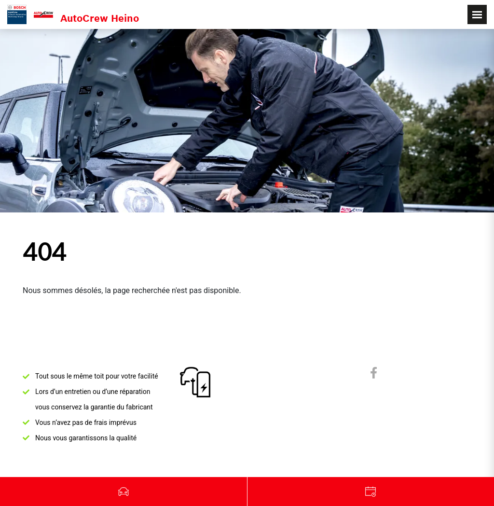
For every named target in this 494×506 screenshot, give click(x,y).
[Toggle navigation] (477, 14)
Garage (370, 491)
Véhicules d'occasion (123, 491)
